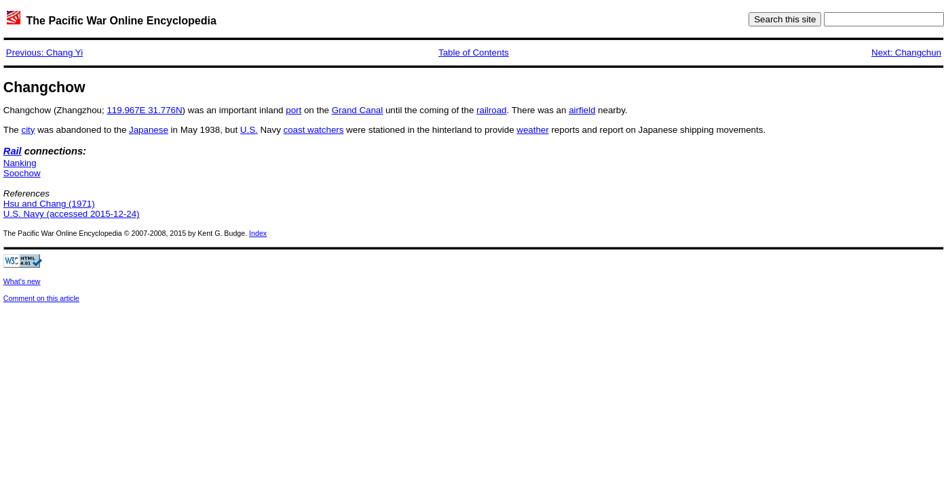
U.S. (249, 130)
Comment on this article (41, 298)
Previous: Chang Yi (44, 52)
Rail (12, 151)
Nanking (20, 163)
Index (258, 233)
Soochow (22, 173)
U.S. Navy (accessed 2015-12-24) (71, 214)
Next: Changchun (906, 52)
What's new (22, 281)
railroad (491, 110)
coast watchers (314, 130)
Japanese (148, 130)
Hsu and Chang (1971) (49, 204)
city (28, 130)
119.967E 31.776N (144, 110)
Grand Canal (357, 110)
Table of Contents (473, 52)
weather (532, 130)
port (293, 110)
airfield (582, 110)
